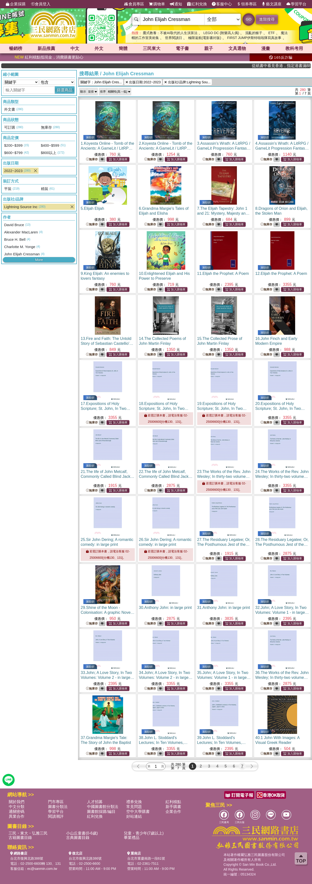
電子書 (182, 48)
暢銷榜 (15, 48)
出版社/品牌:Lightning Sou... (187, 82)
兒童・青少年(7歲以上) (144, 833)
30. (165, 607)
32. (282, 612)
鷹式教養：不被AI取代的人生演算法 (170, 33)
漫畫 (265, 48)
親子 (208, 48)
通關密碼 (16, 811)
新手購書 (173, 807)
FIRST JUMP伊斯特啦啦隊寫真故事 (254, 38)
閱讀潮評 (56, 816)
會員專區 (134, 4)
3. (224, 148)
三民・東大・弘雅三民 (28, 833)
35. (224, 677)
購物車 (157, 4)
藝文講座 (272, 4)
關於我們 (16, 802)
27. (224, 544)
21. (108, 476)
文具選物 (237, 48)
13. (107, 343)
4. (282, 148)
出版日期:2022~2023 (143, 82)
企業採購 (16, 4)
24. (282, 476)
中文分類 (16, 807)
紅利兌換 (197, 4)
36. (282, 677)
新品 (46, 48)
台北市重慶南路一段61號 (146, 858)
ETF (271, 33)
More (39, 260)
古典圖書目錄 (77, 838)
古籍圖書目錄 (20, 838)
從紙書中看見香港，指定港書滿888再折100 (291, 66)
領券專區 (247, 4)
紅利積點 (173, 802)
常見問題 (134, 807)
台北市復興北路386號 (26, 858)
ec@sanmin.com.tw (42, 869)
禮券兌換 (134, 802)
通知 (176, 4)
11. (223, 273)
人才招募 (95, 802)
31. (223, 607)
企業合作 (173, 811)
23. (224, 476)
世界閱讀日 (173, 38)
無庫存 (92, 159)
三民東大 (151, 48)
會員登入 (40, 4)
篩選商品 (64, 90)
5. (92, 208)
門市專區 (56, 802)
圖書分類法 (58, 807)
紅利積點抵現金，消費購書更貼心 (49, 57)
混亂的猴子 (253, 33)
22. (166, 476)
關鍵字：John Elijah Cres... (101, 82)
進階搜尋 (267, 19)
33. (107, 677)
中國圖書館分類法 (102, 807)
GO (248, 19)
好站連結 (134, 816)
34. (166, 677)
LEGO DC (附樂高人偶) (221, 33)
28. (282, 544)
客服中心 (222, 4)
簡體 (123, 48)
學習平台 (296, 4)
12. (281, 273)
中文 (74, 48)
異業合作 (16, 816)
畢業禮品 (131, 838)
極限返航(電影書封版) (204, 38)
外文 (99, 48)
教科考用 (294, 48)
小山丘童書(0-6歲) (82, 833)
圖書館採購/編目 (101, 811)
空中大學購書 (138, 811)
